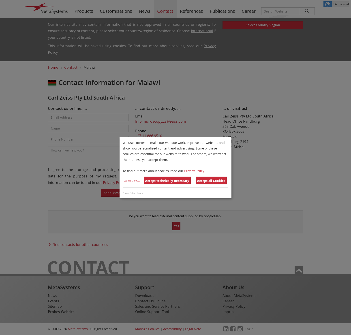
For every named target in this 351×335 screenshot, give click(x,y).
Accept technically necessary (167, 181)
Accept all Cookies (211, 181)
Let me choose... (132, 180)
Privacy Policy (194, 171)
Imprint (140, 193)
